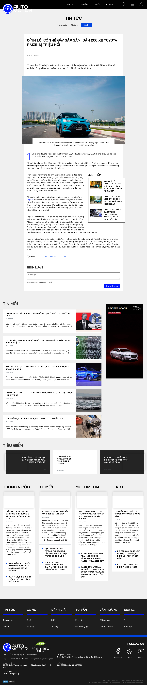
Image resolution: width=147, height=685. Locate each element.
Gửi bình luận (112, 286)
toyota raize (42, 256)
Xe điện (84, 4)
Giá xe (118, 486)
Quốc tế (75, 25)
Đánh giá (58, 610)
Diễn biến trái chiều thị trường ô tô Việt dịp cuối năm (127, 513)
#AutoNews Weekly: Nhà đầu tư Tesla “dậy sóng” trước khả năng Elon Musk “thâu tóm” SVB (92, 572)
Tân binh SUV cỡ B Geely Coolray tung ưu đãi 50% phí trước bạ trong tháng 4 (37, 368)
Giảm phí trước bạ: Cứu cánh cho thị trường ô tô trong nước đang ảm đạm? (18, 515)
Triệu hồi (86, 25)
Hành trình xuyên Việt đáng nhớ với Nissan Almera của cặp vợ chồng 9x (19, 567)
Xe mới (97, 4)
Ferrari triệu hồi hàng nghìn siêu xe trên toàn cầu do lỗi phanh (116, 460)
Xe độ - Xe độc (106, 626)
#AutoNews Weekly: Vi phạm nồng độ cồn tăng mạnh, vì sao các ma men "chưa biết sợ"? (92, 557)
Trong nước (62, 25)
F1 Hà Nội (128, 626)
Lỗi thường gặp (82, 626)
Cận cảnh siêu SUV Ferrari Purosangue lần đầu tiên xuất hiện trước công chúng (56, 552)
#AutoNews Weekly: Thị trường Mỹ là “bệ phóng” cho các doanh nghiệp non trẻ (91, 515)
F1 (125, 620)
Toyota (30, 199)
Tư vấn (109, 4)
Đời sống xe (105, 620)
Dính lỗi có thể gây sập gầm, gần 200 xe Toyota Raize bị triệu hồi (34, 460)
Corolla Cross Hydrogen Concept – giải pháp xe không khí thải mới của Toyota (56, 566)
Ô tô (29, 620)
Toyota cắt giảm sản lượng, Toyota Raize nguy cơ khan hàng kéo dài (112, 214)
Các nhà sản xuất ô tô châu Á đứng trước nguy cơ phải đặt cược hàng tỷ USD (39, 394)
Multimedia (87, 486)
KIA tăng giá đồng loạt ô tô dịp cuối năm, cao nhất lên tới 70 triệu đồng (129, 555)
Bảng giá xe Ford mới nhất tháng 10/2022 (127, 566)
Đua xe (129, 610)
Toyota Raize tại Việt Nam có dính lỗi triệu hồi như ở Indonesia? (113, 200)
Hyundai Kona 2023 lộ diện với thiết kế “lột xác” (55, 512)
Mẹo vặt (79, 620)
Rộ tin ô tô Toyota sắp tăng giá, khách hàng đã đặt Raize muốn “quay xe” (113, 186)
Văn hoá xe (108, 610)
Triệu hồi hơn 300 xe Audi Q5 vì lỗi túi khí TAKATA (64, 460)
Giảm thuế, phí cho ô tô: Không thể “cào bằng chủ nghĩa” (20, 579)
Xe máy (30, 626)
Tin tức (70, 4)
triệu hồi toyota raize (58, 256)
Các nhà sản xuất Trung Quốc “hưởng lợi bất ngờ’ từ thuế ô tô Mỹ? (38, 314)
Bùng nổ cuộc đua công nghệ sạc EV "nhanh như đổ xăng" (34, 419)
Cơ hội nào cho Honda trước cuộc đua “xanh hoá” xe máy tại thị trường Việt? (38, 341)
